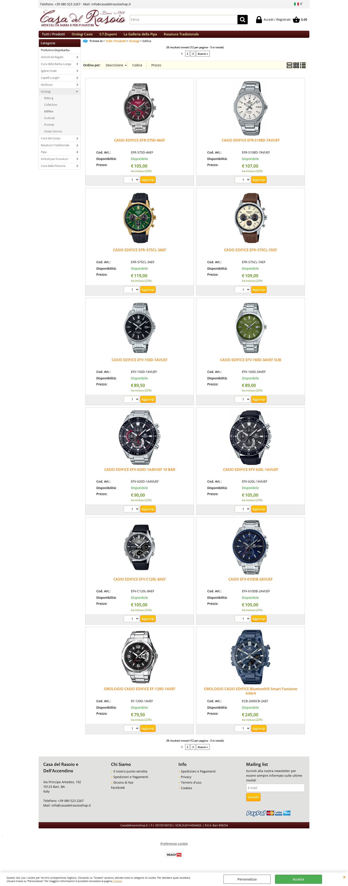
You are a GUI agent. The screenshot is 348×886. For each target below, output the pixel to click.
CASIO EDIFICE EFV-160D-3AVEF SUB (250, 364)
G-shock (49, 123)
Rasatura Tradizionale (181, 36)
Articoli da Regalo (52, 62)
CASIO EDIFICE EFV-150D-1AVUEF (140, 364)
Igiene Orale (49, 75)
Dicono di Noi (123, 787)
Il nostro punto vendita (130, 776)
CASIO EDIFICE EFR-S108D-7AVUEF (251, 144)
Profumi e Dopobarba (55, 55)
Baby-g (48, 103)
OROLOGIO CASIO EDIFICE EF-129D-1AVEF (139, 693)
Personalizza (247, 879)
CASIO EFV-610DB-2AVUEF (250, 583)
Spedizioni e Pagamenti (130, 781)
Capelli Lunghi (50, 82)
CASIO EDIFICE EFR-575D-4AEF (139, 144)
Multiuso (47, 89)
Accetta (298, 879)
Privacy (186, 781)
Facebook (118, 792)
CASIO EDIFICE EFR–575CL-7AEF (250, 254)
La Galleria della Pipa (140, 36)
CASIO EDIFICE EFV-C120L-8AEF (139, 583)
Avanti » (203, 58)
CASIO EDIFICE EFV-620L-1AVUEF (250, 474)
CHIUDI (344, 877)
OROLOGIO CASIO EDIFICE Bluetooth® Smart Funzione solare (250, 695)
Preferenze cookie (174, 848)
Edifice (48, 116)
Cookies (117, 881)
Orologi (46, 96)
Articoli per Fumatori (54, 164)
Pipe (44, 157)
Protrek (49, 129)
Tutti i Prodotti (53, 36)
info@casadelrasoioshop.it (71, 810)
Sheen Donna (53, 136)
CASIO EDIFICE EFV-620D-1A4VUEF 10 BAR (139, 474)
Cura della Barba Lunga (56, 69)
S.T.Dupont (108, 36)
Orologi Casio (82, 36)
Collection (50, 109)
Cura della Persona (53, 170)
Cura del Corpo (51, 143)
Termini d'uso (191, 787)
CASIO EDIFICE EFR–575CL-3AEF (139, 254)
